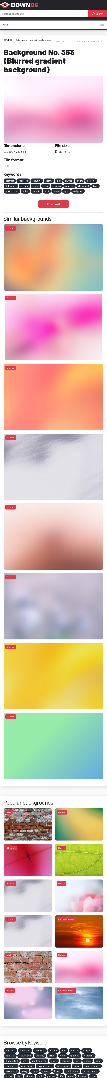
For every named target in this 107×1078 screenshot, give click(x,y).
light (95, 185)
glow (45, 185)
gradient (69, 185)
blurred (68, 180)
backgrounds (90, 1071)
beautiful (36, 180)
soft (47, 191)
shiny (25, 191)
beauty (49, 180)
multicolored (12, 191)
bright (80, 180)
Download (53, 204)
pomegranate (92, 1065)
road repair (72, 1071)
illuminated (83, 185)
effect (35, 185)
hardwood (11, 1071)
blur (59, 180)
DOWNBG (8, 40)
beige (77, 1065)
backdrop (23, 180)
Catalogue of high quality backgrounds (33, 40)
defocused (11, 185)
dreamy (24, 185)
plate (35, 1071)
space (57, 191)
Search (97, 13)
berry (24, 1071)
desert (46, 1071)
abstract (10, 180)
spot (66, 191)
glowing (57, 185)
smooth (36, 191)
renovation (27, 1065)
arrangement (45, 1065)
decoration (63, 1065)
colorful (91, 180)
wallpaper (78, 191)
